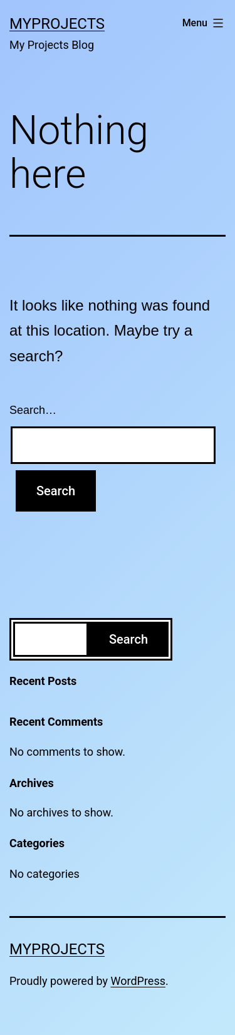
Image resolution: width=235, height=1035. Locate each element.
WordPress (138, 980)
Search (128, 639)
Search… (32, 410)
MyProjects (57, 24)
